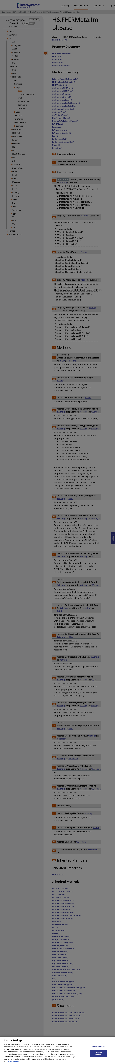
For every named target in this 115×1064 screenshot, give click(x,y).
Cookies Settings (98, 1048)
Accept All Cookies (98, 1055)
